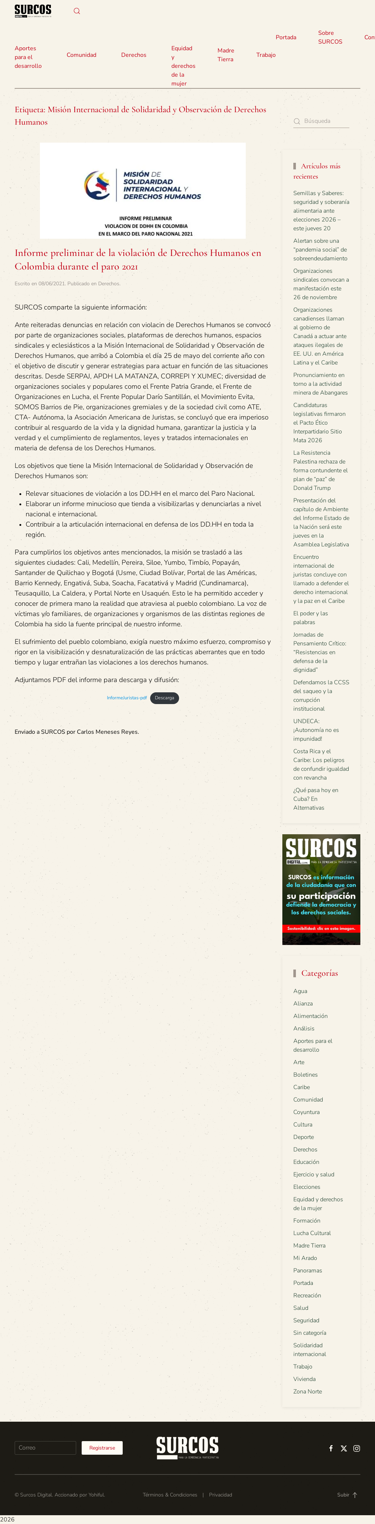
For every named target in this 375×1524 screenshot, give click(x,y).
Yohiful (96, 1495)
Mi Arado (305, 1258)
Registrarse (102, 1447)
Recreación (307, 1296)
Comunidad (308, 1100)
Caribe (301, 1087)
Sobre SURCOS (330, 37)
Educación (306, 1162)
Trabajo (266, 55)
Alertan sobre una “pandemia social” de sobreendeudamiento (320, 250)
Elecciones (306, 1187)
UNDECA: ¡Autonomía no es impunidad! (316, 730)
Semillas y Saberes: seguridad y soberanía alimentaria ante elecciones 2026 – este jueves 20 (321, 210)
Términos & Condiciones (170, 1495)
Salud (300, 1308)
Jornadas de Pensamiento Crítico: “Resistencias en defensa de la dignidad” (319, 652)
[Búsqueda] (321, 121)
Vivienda (304, 1379)
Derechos (108, 283)
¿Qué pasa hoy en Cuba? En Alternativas (315, 799)
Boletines (305, 1075)
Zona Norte (307, 1392)
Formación (306, 1221)
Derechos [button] (133, 55)
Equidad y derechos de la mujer (183, 66)
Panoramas (307, 1271)
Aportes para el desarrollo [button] (28, 57)
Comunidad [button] (81, 55)
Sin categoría (309, 1333)
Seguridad (306, 1320)
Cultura (302, 1125)
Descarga (164, 698)
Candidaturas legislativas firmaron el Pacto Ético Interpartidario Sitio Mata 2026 (319, 422)
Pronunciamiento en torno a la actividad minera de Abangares (320, 384)
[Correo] (45, 1448)
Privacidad (220, 1495)
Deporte (303, 1137)
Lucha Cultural (312, 1233)
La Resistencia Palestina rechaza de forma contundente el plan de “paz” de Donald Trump (320, 470)
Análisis (304, 1029)
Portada (286, 37)
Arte (298, 1062)
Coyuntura (306, 1112)
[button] (77, 11)
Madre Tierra (226, 55)
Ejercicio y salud (313, 1175)
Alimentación (310, 1016)
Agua (300, 991)
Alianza (303, 1004)
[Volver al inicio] (33, 11)
